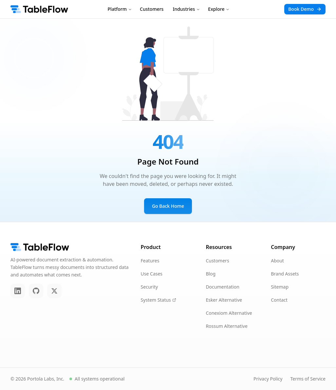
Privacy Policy (267, 379)
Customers (151, 9)
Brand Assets (285, 274)
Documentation (222, 287)
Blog (210, 274)
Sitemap (280, 287)
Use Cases (152, 274)
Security (149, 287)
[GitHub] (36, 291)
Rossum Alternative (226, 326)
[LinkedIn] (17, 291)
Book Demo (305, 9)
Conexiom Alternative (229, 313)
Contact (279, 300)
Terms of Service (308, 379)
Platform (120, 9)
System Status (158, 300)
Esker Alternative (224, 300)
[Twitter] (54, 291)
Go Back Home (168, 206)
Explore (219, 9)
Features (150, 260)
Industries (186, 9)
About (277, 260)
